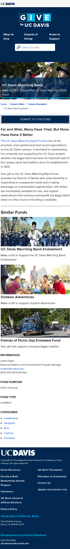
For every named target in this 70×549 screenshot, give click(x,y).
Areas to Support (54, 36)
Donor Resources (11, 470)
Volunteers (7, 491)
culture (8, 433)
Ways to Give (8, 36)
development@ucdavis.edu (15, 543)
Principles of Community (52, 476)
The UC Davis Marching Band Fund (23, 141)
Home (4, 104)
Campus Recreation (37, 104)
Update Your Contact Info (52, 489)
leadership (11, 418)
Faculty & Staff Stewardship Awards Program (13, 481)
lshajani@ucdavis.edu (12, 368)
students (9, 423)
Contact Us (44, 483)
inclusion (9, 438)
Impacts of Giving (31, 36)
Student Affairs (17, 104)
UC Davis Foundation (50, 470)
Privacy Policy (9, 509)
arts (6, 428)
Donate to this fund (35, 119)
